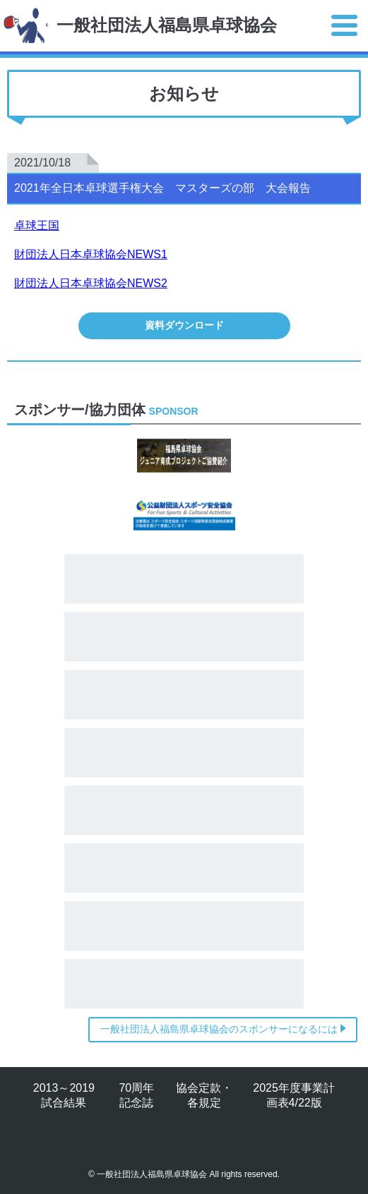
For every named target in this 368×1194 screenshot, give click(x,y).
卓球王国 (36, 225)
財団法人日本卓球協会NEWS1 (90, 254)
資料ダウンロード (184, 325)
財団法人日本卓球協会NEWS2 (90, 283)
